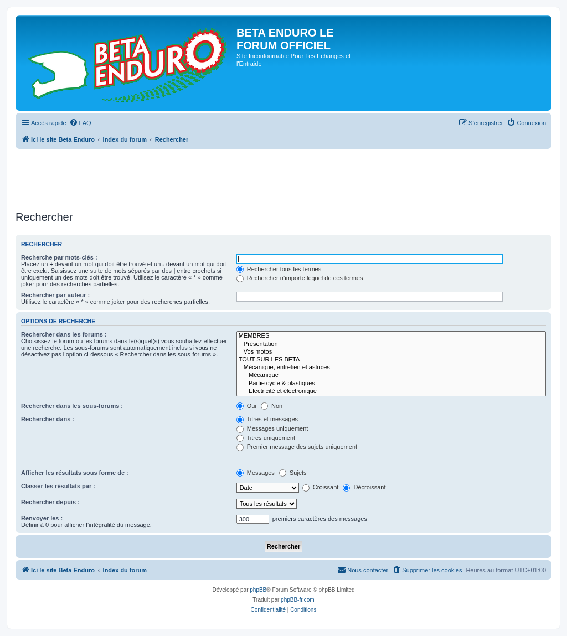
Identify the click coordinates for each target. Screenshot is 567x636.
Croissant (320, 487)
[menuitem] (80, 123)
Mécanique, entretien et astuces (391, 367)
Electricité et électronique (391, 391)
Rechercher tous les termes (279, 269)
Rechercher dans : (47, 419)
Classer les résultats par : (58, 486)
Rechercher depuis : (50, 502)
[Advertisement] (217, 176)
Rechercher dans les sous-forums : (72, 405)
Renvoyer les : (42, 518)
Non (271, 405)
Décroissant (364, 487)
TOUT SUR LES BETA (391, 360)
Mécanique (391, 375)
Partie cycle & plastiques (391, 383)
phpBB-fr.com (298, 600)
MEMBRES (391, 336)
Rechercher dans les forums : (64, 334)
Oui (246, 405)
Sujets (293, 472)
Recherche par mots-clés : (59, 257)
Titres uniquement (266, 438)
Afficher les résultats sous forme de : (74, 472)
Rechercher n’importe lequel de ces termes (299, 278)
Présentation (391, 344)
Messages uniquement (272, 428)
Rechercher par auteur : (55, 295)
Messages (255, 472)
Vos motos (391, 352)
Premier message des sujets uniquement (296, 446)
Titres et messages (267, 419)
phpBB (258, 590)
